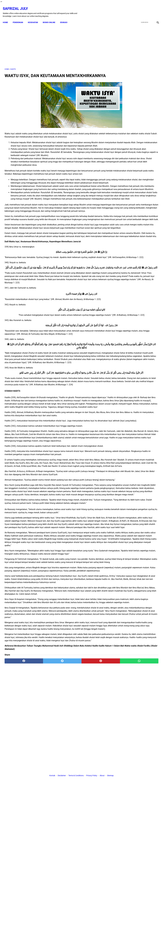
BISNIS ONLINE (51, 18)
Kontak (52, 839)
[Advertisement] (56, 43)
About (102, 839)
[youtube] (149, 9)
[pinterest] (69, 815)
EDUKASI (65, 18)
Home (7, 18)
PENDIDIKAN (20, 18)
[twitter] (143, 9)
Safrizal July (17, 6)
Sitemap (110, 839)
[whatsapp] (95, 815)
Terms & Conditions (76, 839)
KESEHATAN (35, 18)
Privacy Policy (91, 839)
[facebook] (137, 9)
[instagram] (155, 9)
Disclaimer (62, 839)
